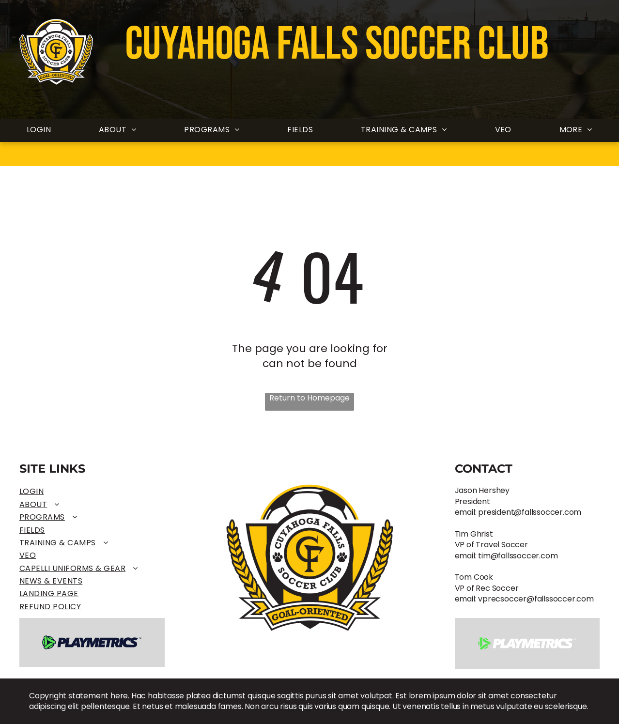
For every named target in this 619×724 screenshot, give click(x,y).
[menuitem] (38, 130)
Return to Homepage (309, 398)
